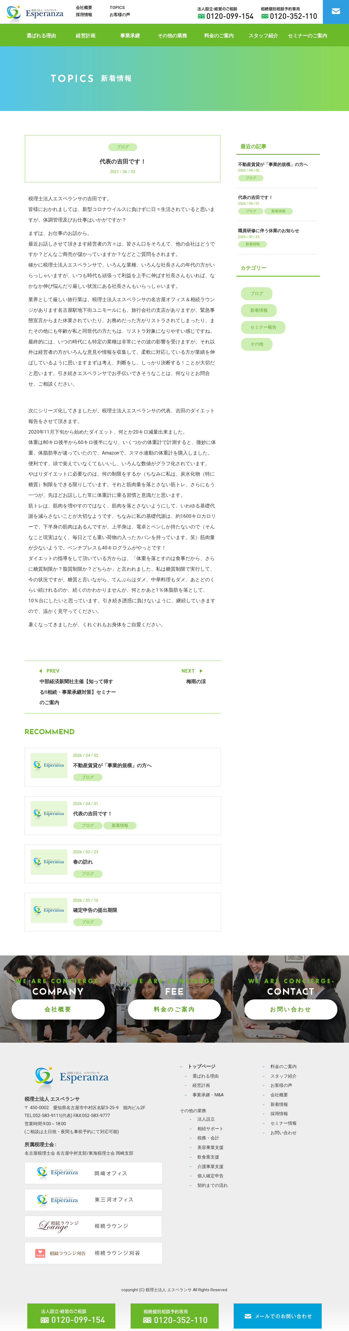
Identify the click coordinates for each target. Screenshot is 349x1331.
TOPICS (117, 7)
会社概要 (84, 7)
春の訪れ (83, 862)
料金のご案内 (219, 35)
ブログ (123, 146)
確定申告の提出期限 (95, 910)
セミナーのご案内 (307, 35)
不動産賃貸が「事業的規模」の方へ (112, 765)
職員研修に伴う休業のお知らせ (268, 230)
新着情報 (120, 825)
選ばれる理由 (41, 35)
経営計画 (85, 35)
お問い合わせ (291, 1009)
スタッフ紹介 (263, 35)
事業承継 (130, 35)
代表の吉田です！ (92, 813)
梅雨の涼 (196, 681)
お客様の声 (120, 14)
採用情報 (84, 14)
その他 (256, 344)
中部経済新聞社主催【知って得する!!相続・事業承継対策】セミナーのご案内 (78, 692)
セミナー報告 (263, 327)
